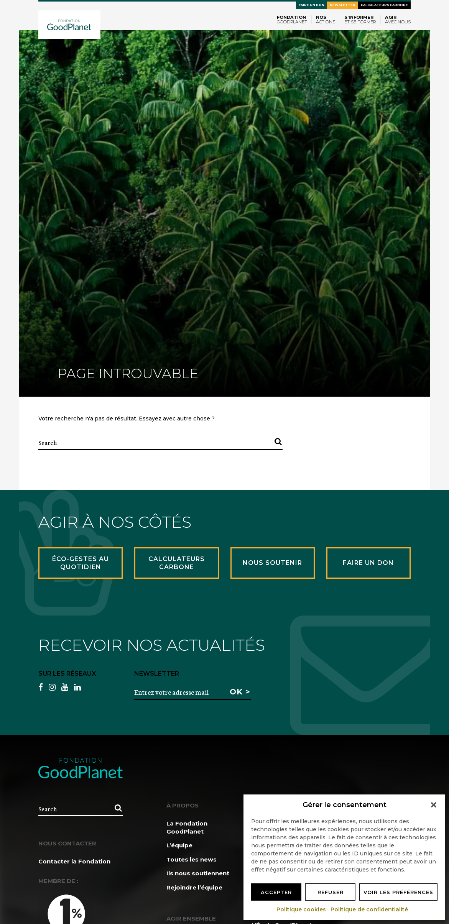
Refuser (330, 892)
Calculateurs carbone (384, 5)
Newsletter (342, 5)
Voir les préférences (398, 892)
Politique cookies (301, 909)
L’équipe (179, 845)
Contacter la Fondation (74, 861)
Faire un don (311, 5)
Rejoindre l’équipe (194, 887)
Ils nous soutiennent (197, 873)
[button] (433, 805)
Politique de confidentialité (370, 909)
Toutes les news (191, 859)
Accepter (276, 892)
